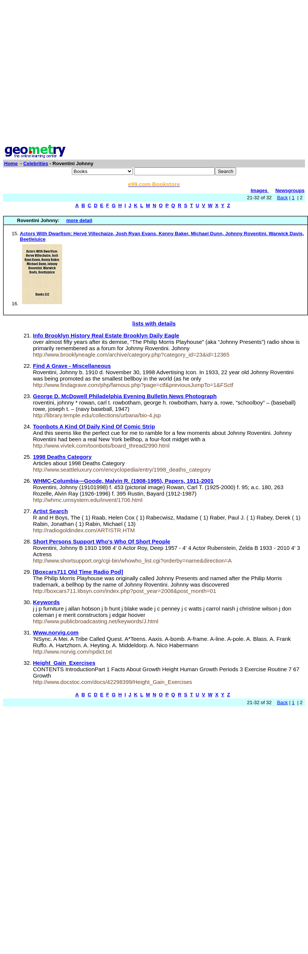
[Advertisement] (70, 73)
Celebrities (35, 163)
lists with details (154, 323)
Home (11, 163)
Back (282, 197)
